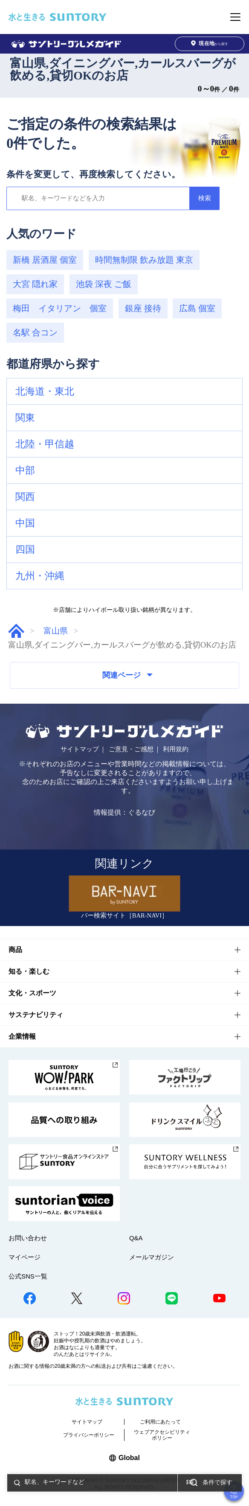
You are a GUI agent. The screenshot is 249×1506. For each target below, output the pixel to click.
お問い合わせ (28, 1238)
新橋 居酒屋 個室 (45, 259)
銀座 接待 (143, 308)
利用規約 (175, 749)
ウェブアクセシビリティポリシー (162, 1435)
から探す (210, 43)
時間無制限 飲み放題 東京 (144, 259)
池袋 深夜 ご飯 (103, 284)
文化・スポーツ (32, 993)
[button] (124, 391)
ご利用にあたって (160, 1422)
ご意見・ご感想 (131, 749)
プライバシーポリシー (88, 1435)
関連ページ (127, 675)
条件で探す (217, 1482)
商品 (15, 949)
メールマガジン (151, 1257)
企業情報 (22, 1036)
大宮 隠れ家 (35, 284)
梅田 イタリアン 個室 (60, 308)
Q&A (136, 1238)
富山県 (55, 630)
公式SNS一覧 (28, 1276)
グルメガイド (16, 631)
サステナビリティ (36, 1014)
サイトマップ (80, 749)
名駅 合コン (35, 332)
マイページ (25, 1257)
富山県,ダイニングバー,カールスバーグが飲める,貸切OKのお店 (123, 69)
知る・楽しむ (29, 971)
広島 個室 (197, 308)
